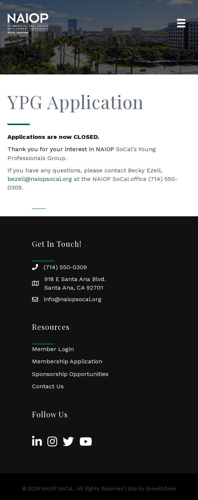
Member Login (53, 349)
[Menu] (181, 23)
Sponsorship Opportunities (70, 374)
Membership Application (67, 361)
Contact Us (48, 386)
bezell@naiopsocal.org (39, 178)
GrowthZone (161, 488)
